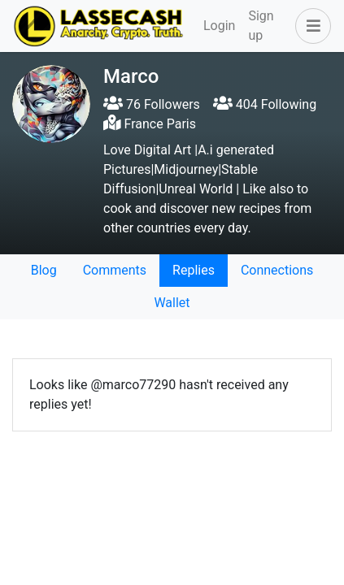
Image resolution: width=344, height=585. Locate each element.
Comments (114, 270)
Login (219, 25)
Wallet (171, 302)
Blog (44, 270)
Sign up (260, 25)
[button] (310, 26)
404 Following (264, 104)
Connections (277, 270)
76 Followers (151, 104)
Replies (193, 270)
